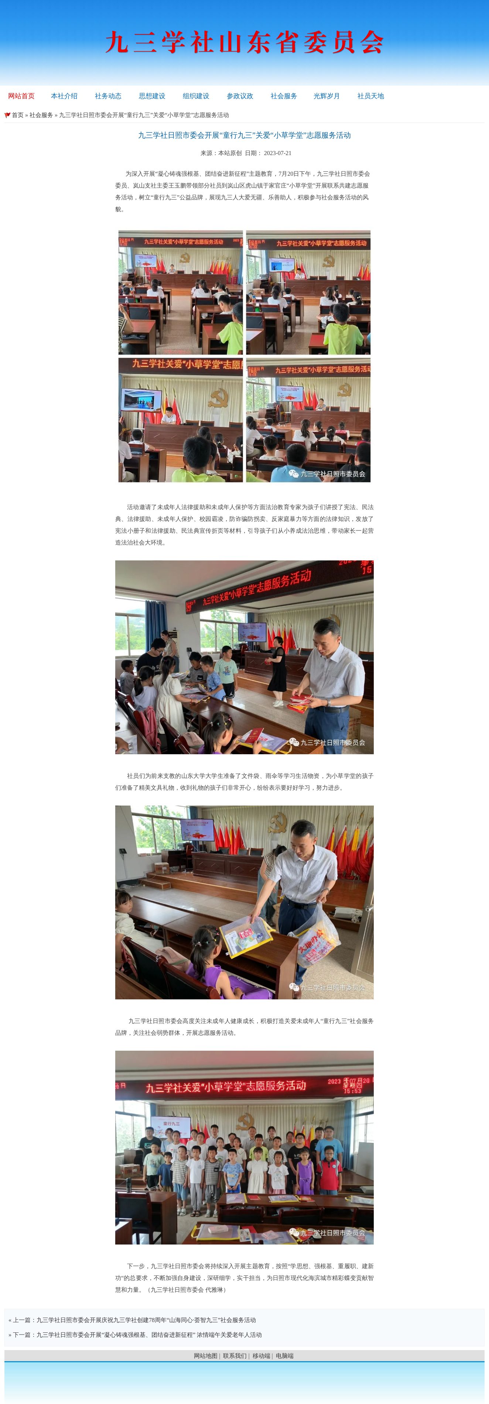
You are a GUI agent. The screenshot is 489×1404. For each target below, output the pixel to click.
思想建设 (152, 96)
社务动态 (108, 96)
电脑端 (285, 1356)
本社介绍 (64, 96)
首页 (14, 115)
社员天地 (371, 96)
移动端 (261, 1356)
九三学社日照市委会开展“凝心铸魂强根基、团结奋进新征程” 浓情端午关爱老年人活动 (149, 1335)
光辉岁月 (327, 96)
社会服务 (284, 96)
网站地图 (206, 1356)
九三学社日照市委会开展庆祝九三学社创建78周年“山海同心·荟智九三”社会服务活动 (146, 1320)
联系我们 (235, 1356)
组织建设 (196, 96)
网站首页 (21, 96)
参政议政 (240, 96)
